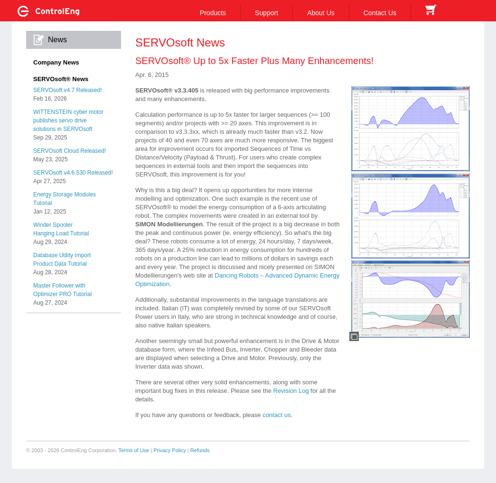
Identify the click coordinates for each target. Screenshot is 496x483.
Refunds (200, 450)
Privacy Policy (169, 450)
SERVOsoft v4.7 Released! (67, 90)
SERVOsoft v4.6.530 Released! (73, 172)
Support (266, 13)
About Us (321, 13)
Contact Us (380, 13)
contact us (276, 414)
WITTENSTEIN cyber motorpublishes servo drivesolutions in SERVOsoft (68, 120)
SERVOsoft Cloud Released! (69, 151)
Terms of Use (133, 450)
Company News (56, 62)
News (57, 40)
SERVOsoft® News (60, 79)
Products (213, 13)
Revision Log (291, 390)
